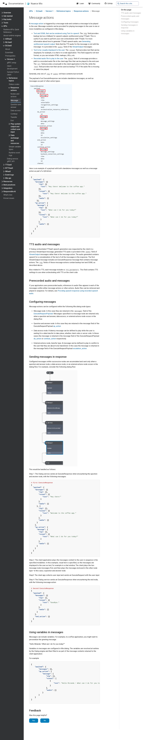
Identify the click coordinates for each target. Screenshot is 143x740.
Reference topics (64, 11)
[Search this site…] (127, 3)
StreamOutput (78, 47)
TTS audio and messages (131, 13)
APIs (31, 11)
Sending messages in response (129, 26)
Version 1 (49, 11)
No (45, 720)
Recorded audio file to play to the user (48, 58)
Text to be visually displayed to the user (49, 50)
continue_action (50, 339)
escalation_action (80, 348)
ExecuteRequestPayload (43, 314)
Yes (33, 720)
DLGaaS (39, 11)
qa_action (57, 326)
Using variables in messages (127, 32)
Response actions (81, 11)
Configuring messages (130, 22)
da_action (37, 339)
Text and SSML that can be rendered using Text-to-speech (56, 33)
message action (37, 24)
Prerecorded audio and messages (130, 17)
